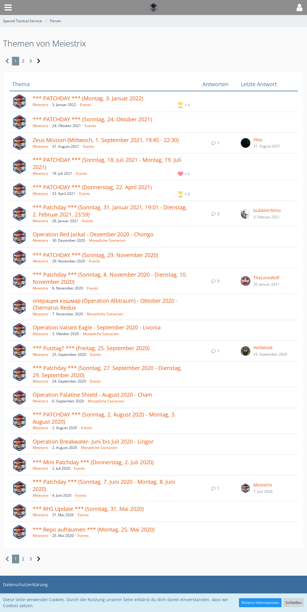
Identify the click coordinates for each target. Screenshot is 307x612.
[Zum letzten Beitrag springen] (245, 143)
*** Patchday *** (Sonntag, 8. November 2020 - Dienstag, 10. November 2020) (110, 278)
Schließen (293, 602)
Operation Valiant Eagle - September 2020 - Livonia (97, 327)
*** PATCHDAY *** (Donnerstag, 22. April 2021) (92, 187)
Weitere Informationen (260, 602)
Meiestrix (40, 104)
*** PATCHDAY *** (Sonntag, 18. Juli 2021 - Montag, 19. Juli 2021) (107, 163)
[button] (8, 7)
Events (85, 104)
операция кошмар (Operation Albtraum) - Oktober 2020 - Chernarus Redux (105, 304)
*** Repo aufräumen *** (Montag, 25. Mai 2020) (93, 529)
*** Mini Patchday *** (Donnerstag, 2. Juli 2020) (93, 462)
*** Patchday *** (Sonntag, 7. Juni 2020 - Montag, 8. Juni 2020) (104, 485)
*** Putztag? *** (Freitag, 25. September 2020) (91, 348)
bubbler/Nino (267, 210)
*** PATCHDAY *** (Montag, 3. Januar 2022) (88, 98)
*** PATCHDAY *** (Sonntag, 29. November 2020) (95, 255)
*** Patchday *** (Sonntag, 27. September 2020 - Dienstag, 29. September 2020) (107, 371)
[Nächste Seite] (38, 61)
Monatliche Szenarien (107, 240)
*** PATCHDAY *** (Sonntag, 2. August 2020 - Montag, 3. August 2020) (104, 418)
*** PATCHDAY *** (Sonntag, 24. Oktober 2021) (92, 119)
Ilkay (257, 139)
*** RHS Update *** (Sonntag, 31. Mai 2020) (88, 508)
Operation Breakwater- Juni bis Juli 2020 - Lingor (93, 441)
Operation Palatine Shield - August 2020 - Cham (92, 394)
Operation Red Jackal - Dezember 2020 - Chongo (93, 234)
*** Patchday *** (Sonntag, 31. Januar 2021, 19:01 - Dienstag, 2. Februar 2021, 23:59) (110, 211)
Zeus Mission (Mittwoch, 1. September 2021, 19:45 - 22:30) (106, 140)
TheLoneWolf (266, 277)
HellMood (263, 347)
